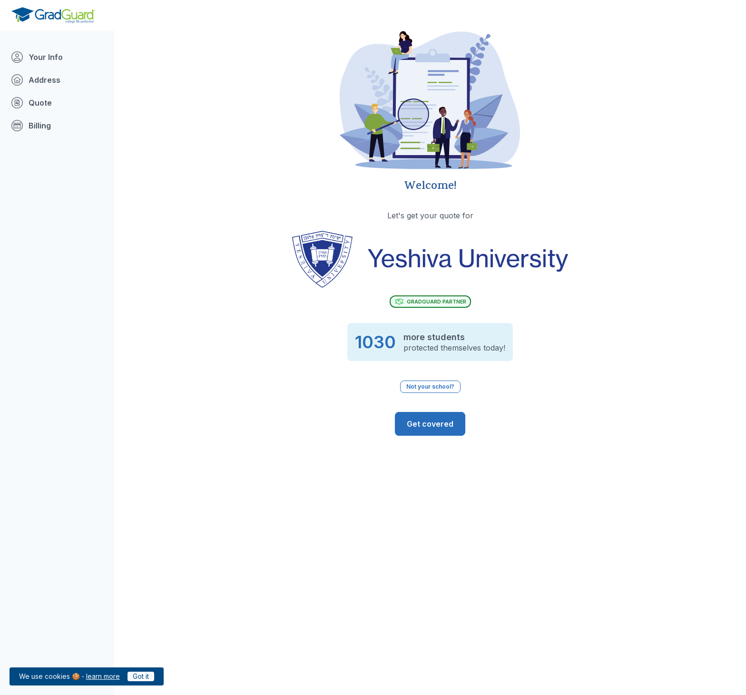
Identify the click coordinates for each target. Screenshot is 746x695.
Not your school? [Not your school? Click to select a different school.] (430, 386)
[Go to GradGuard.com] (53, 15)
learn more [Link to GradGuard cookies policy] (103, 676)
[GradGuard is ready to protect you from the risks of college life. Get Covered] (430, 424)
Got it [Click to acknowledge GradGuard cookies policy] (141, 676)
